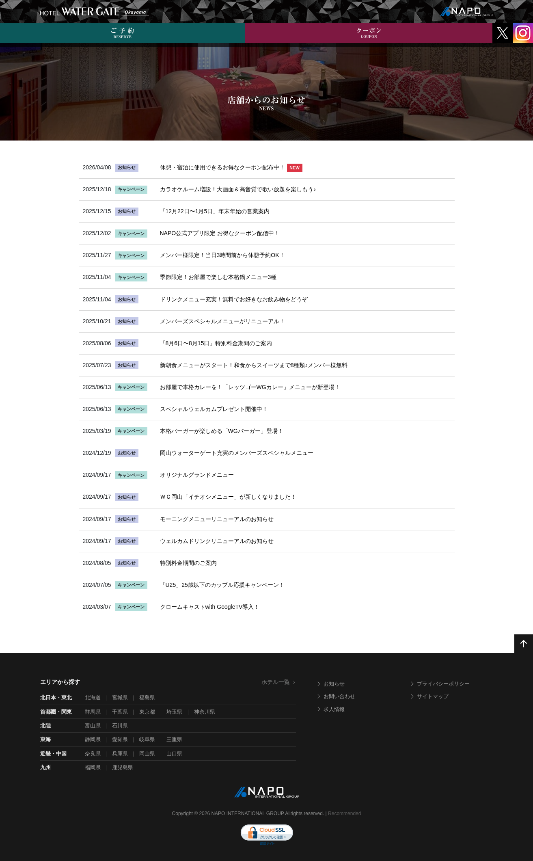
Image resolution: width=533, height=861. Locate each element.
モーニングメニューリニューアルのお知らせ (217, 519)
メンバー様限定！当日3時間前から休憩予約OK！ (222, 255)
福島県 (147, 697)
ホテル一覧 (278, 682)
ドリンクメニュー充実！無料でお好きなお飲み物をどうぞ (234, 299)
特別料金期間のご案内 (188, 563)
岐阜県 (147, 739)
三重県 (174, 739)
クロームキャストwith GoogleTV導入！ (210, 607)
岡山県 (147, 754)
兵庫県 (120, 754)
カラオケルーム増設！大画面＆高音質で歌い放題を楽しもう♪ (238, 189)
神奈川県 (204, 712)
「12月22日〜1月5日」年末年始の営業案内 (215, 211)
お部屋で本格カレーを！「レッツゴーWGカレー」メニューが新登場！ (250, 387)
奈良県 (93, 754)
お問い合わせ (335, 696)
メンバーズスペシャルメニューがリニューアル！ (222, 321)
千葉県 (120, 712)
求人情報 (330, 709)
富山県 (93, 726)
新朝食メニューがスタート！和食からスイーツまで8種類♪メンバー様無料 (254, 365)
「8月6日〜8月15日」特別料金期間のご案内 (216, 343)
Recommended (344, 813)
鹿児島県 (122, 767)
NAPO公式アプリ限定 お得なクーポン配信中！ (220, 233)
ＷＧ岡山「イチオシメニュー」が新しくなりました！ (228, 496)
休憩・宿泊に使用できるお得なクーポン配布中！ (231, 167)
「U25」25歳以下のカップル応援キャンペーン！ (222, 585)
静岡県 (93, 739)
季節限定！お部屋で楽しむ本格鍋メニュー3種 (218, 277)
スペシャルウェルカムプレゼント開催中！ (214, 409)
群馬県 (93, 712)
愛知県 (120, 739)
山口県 (174, 754)
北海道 (93, 697)
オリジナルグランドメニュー (197, 475)
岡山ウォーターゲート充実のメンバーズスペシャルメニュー (236, 453)
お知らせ (330, 683)
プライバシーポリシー (440, 683)
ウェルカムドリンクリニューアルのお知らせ (217, 541)
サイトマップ (429, 696)
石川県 (120, 726)
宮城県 (120, 697)
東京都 (147, 712)
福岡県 (93, 767)
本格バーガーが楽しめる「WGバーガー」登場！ (221, 431)
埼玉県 (174, 712)
